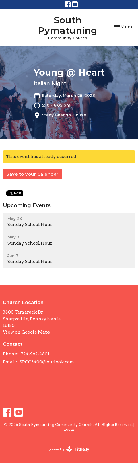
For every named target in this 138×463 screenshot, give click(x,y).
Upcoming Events (27, 205)
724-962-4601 (35, 354)
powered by (69, 449)
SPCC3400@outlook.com (47, 362)
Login (69, 429)
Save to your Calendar (32, 174)
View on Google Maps (26, 332)
